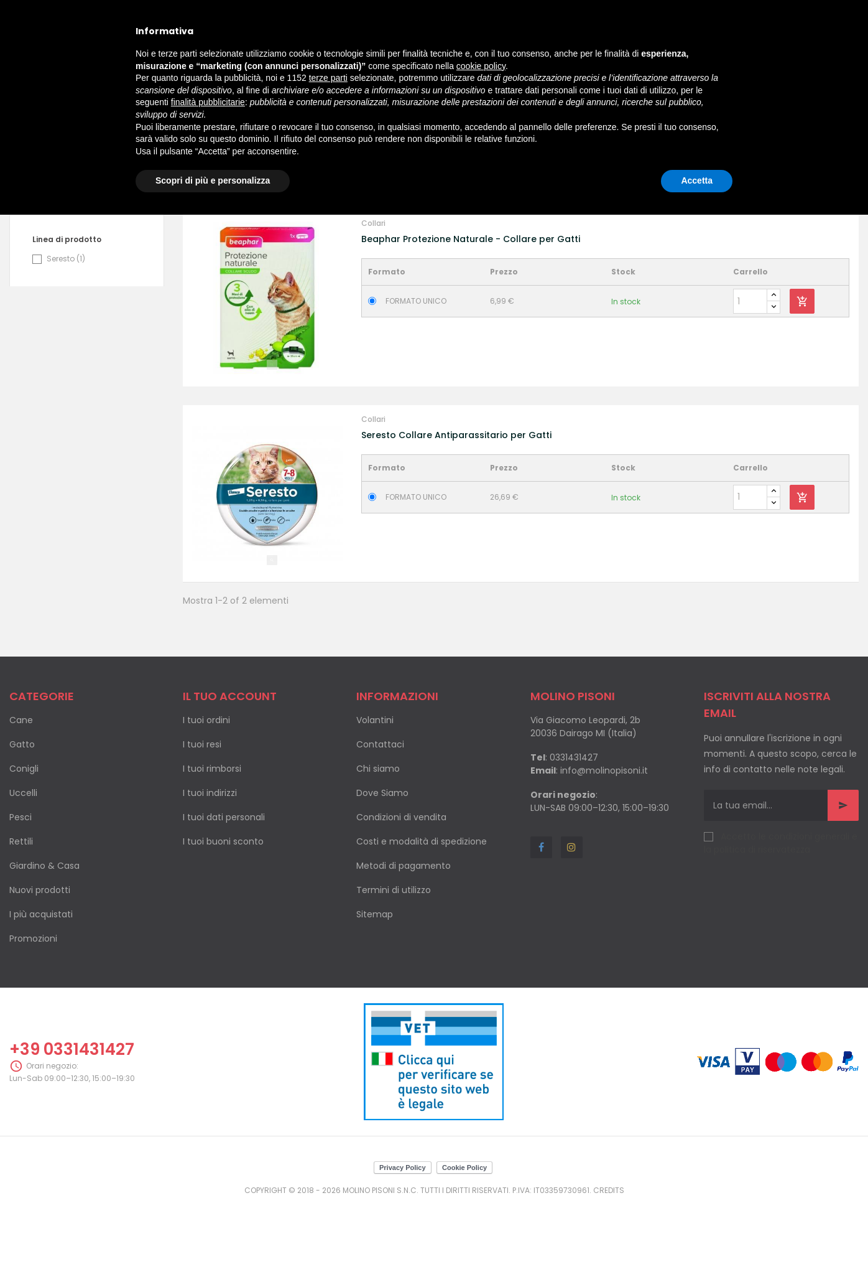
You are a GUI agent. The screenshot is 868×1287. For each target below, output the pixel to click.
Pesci (20, 900)
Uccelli (23, 876)
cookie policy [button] (481, 66)
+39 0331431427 (71, 1132)
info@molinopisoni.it (604, 854)
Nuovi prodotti (39, 973)
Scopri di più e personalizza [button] (212, 180)
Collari (373, 306)
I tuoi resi (202, 827)
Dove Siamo (382, 876)
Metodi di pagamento (403, 949)
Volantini (375, 803)
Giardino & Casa (44, 949)
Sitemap (374, 997)
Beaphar (68, 266)
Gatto (22, 827)
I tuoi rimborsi (212, 852)
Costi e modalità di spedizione (421, 925)
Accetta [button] (697, 180)
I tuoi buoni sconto (223, 925)
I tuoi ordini (206, 803)
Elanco (65, 283)
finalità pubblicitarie (208, 102)
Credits (608, 1273)
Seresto (66, 342)
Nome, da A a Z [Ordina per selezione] (775, 255)
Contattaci (380, 827)
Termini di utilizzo (393, 973)
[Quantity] (750, 384)
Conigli (24, 852)
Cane (21, 803)
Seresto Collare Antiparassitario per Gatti (456, 518)
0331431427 (574, 841)
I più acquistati (41, 997)
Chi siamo (378, 852)
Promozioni (33, 1022)
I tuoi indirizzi (210, 876)
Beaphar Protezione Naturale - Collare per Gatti (470, 322)
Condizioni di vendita (401, 900)
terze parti (328, 78)
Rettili (21, 925)
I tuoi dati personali (224, 900)
